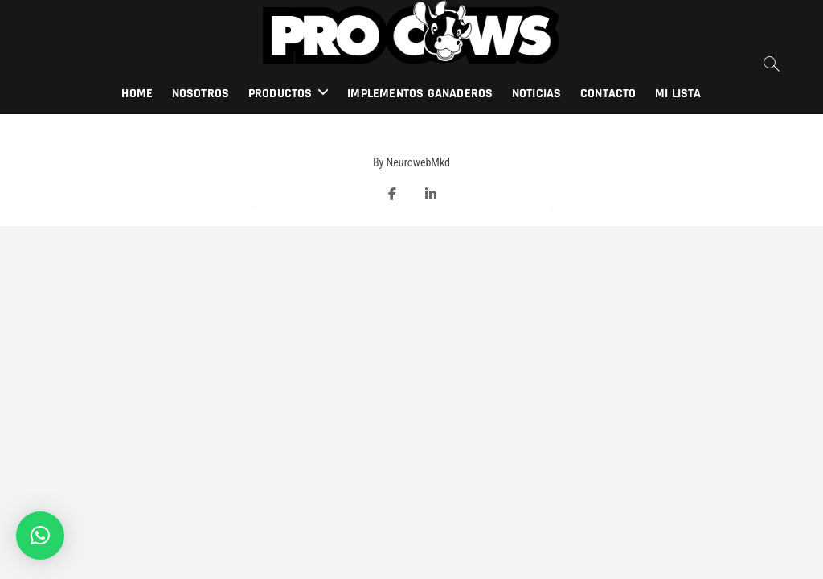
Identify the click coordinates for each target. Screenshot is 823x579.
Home (137, 93)
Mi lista (678, 93)
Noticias (537, 93)
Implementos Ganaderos (420, 93)
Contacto (608, 93)
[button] (40, 535)
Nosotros (201, 93)
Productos (280, 93)
